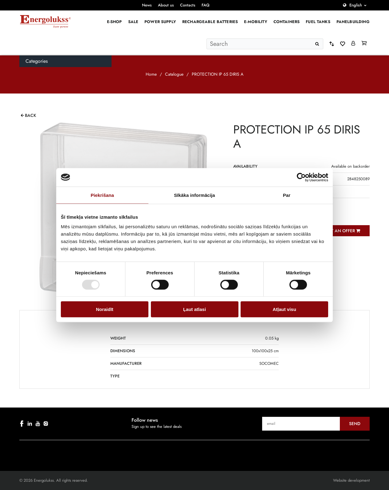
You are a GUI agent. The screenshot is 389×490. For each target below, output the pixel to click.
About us (166, 5)
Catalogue (174, 74)
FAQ (206, 5)
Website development (351, 480)
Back (30, 115)
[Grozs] (364, 44)
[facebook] (21, 423)
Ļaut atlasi (194, 309)
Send (354, 423)
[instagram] (45, 423)
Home (151, 74)
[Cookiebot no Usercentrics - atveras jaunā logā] (301, 177)
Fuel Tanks (318, 22)
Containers (286, 22)
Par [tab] (287, 194)
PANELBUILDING (353, 22)
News (147, 5)
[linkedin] (29, 423)
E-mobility (255, 22)
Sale (133, 22)
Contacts (187, 5)
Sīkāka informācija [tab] (194, 194)
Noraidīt (104, 309)
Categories (37, 61)
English (355, 5)
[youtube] (37, 423)
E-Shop (114, 22)
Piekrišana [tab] (102, 194)
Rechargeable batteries (210, 22)
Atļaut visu (284, 309)
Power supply (160, 22)
